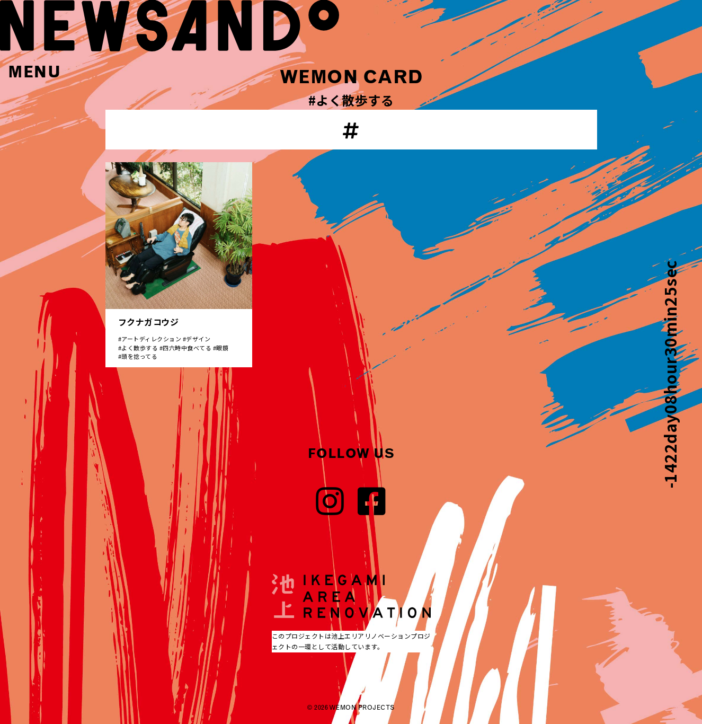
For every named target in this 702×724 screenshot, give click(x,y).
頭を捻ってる (139, 356)
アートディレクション (151, 338)
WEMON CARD (351, 77)
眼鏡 (222, 347)
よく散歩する (139, 347)
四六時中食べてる (187, 347)
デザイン (198, 338)
